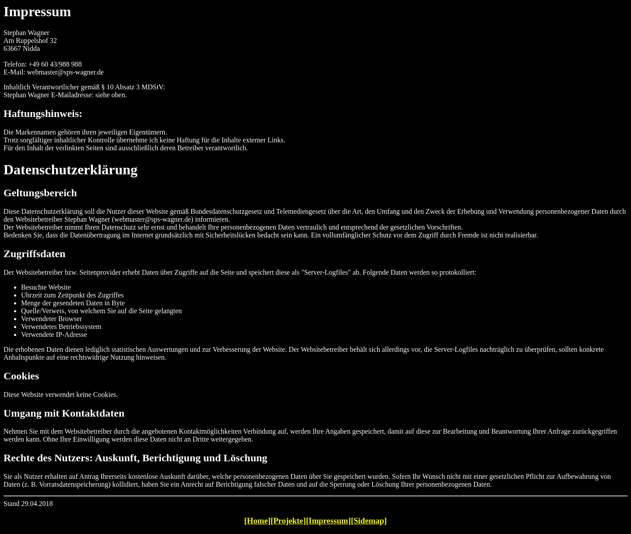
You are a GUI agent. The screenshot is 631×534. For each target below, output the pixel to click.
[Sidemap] (369, 520)
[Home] (257, 520)
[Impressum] (328, 520)
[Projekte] (288, 520)
